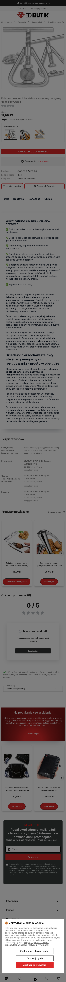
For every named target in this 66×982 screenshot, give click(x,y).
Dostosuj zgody (35, 958)
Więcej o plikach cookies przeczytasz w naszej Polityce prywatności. (27, 943)
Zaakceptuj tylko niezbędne (34, 951)
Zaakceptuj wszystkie (34, 965)
